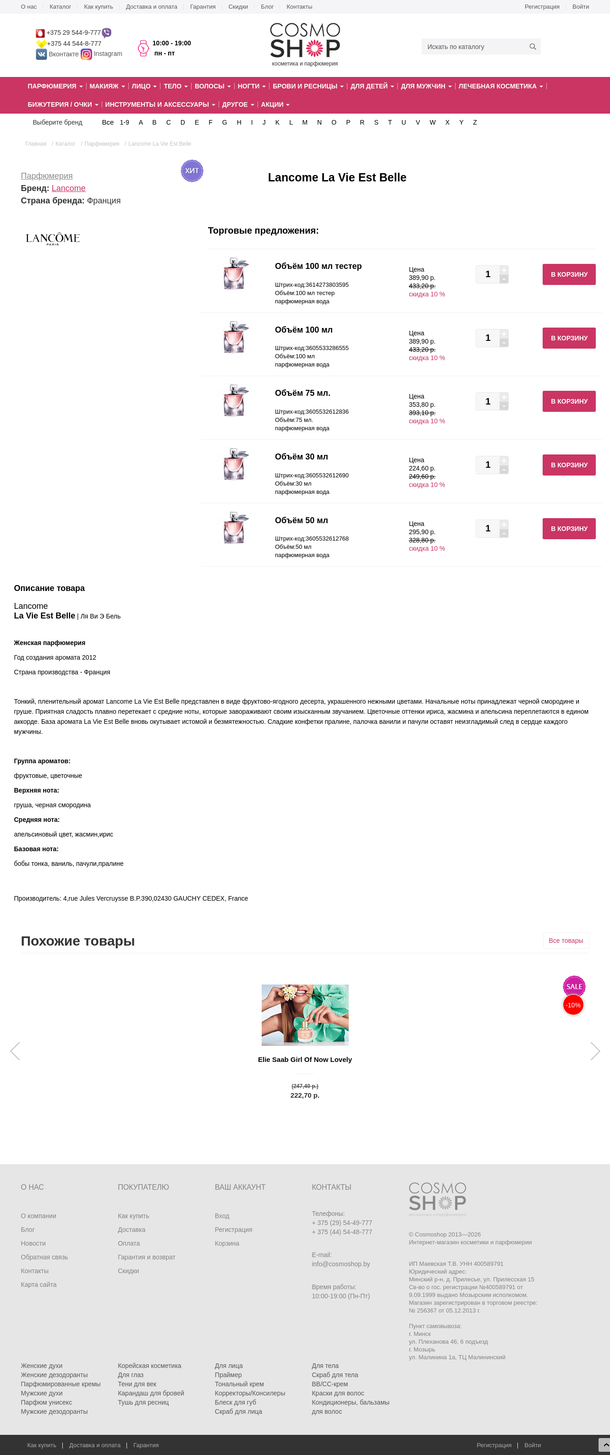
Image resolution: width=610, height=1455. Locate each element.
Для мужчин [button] (426, 86)
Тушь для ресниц (143, 1402)
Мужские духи (42, 1393)
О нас (29, 6)
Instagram (108, 54)
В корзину (569, 274)
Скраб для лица (238, 1411)
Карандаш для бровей (151, 1393)
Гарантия (202, 6)
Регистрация (542, 6)
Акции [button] (275, 104)
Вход (222, 1216)
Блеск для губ (235, 1402)
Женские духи (42, 1365)
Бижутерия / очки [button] (63, 104)
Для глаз (130, 1374)
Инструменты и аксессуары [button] (160, 104)
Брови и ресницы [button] (308, 86)
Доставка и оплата (151, 6)
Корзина (227, 1243)
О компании (38, 1216)
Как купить (98, 6)
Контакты (299, 6)
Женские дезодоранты (54, 1374)
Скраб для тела (335, 1374)
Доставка (131, 1229)
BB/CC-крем (330, 1384)
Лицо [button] (144, 86)
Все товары (566, 940)
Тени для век (137, 1384)
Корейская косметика (149, 1365)
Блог (267, 6)
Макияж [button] (107, 86)
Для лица (229, 1365)
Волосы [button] (213, 86)
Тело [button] (176, 86)
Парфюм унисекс (46, 1402)
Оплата (129, 1243)
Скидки (238, 6)
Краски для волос (338, 1393)
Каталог (60, 6)
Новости (33, 1243)
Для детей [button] (372, 86)
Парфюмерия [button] (55, 86)
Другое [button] (238, 104)
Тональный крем (239, 1384)
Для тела (325, 1365)
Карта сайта (39, 1284)
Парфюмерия (47, 176)
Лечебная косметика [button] (501, 86)
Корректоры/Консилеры (250, 1393)
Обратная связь (44, 1257)
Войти (580, 6)
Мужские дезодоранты (54, 1411)
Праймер (228, 1374)
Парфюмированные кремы (61, 1384)
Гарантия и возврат (147, 1257)
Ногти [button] (252, 86)
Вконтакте (58, 54)
